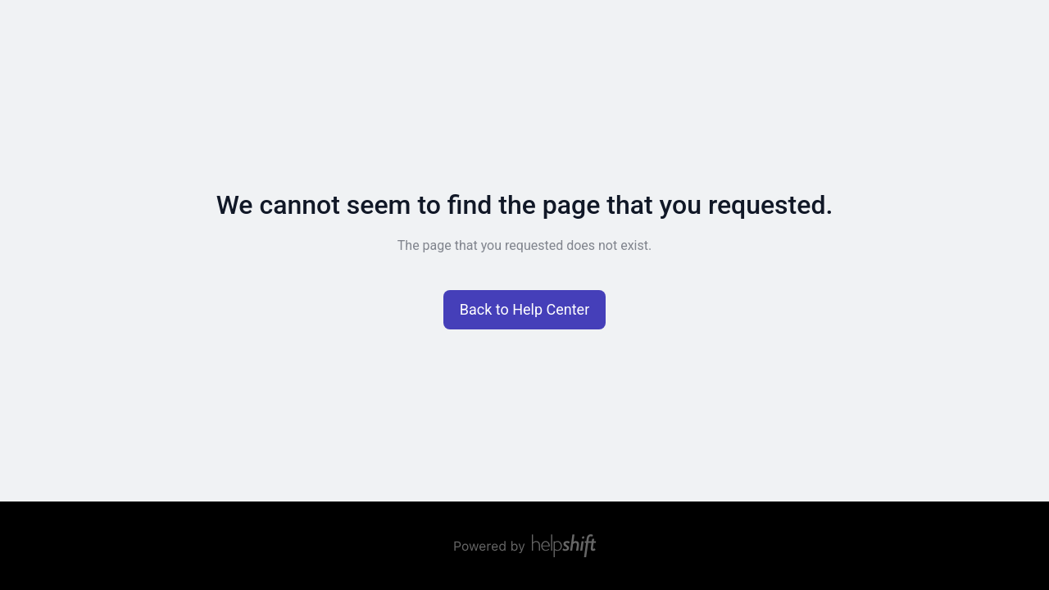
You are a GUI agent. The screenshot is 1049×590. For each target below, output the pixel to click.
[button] (525, 309)
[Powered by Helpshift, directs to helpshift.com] (524, 545)
